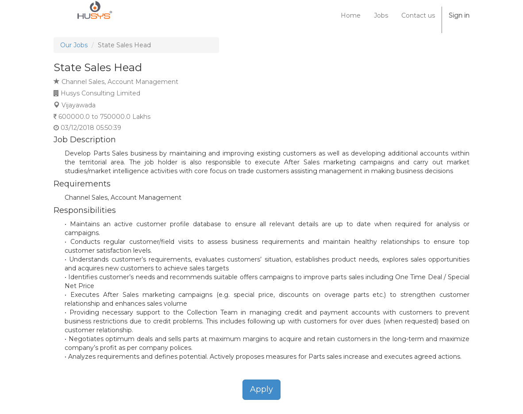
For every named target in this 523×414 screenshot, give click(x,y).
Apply (261, 389)
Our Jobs (74, 45)
